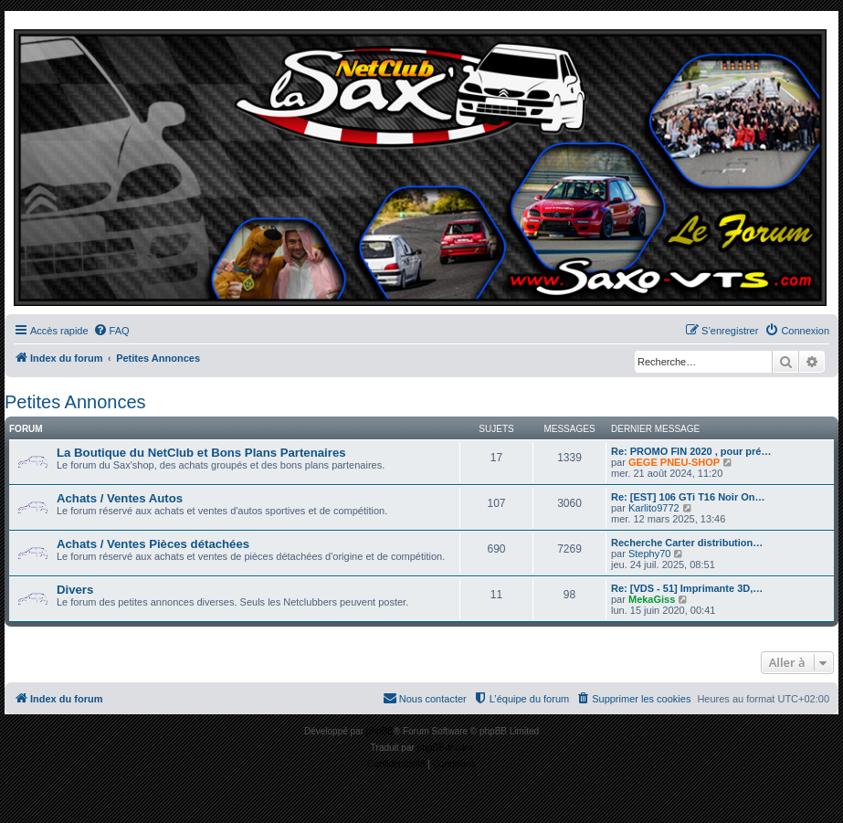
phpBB (380, 731)
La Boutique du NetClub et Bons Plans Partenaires (201, 452)
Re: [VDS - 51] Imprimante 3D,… (687, 588)
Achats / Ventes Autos (120, 498)
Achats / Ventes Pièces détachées (153, 544)
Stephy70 (649, 553)
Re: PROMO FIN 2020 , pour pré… (691, 451)
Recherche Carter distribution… (687, 542)
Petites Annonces (75, 402)
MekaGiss (651, 599)
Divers (75, 589)
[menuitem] (111, 331)
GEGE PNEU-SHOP (674, 462)
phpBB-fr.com (445, 748)
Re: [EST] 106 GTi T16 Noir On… (688, 496)
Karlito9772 (654, 507)
